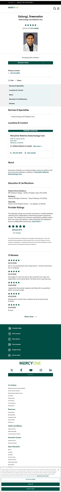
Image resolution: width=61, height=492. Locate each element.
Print (11, 80)
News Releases (11, 412)
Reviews (12, 103)
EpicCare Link (10, 422)
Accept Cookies (31, 490)
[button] (58, 8)
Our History (10, 452)
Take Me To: (11, 2)
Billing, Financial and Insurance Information (16, 388)
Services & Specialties (16, 86)
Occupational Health (12, 417)
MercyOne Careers (12, 440)
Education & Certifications (18, 99)
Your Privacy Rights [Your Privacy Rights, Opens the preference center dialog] (30, 480)
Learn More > (36, 221)
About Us (9, 449)
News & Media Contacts (12, 462)
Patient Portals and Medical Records (15, 393)
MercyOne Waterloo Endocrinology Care (27, 136)
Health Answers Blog (12, 431)
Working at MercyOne (12, 443)
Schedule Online (23, 62)
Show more (30, 317)
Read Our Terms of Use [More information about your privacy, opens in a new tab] (43, 477)
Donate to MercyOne (12, 459)
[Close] (58, 471)
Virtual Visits (10, 395)
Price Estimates (11, 400)
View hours (37, 146)
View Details (30, 153)
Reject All (30, 485)
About (11, 95)
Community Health (11, 457)
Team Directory (11, 464)
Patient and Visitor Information (14, 390)
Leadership (10, 454)
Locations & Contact (16, 90)
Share (18, 80)
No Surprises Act (11, 405)
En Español (10, 467)
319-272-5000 (14, 73)
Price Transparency (12, 403)
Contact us (30, 374)
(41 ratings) (35, 28)
